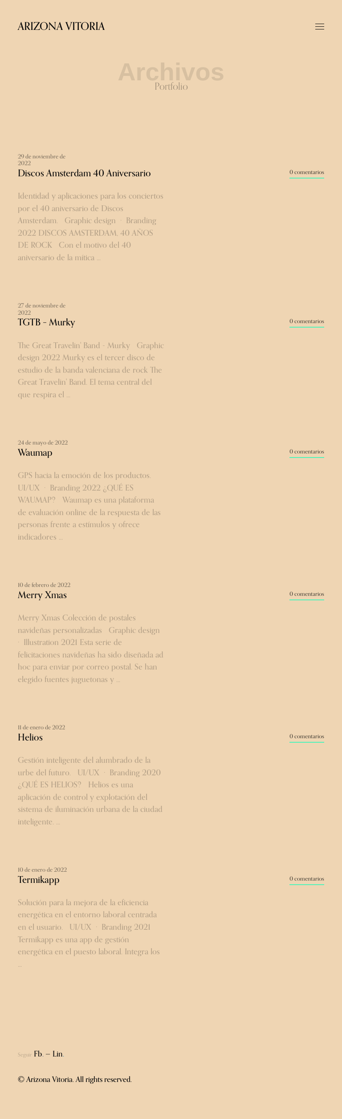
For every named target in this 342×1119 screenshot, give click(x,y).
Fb (39, 1054)
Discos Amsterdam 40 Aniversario (84, 173)
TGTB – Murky (46, 322)
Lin (58, 1054)
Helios (30, 737)
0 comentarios (306, 172)
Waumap (35, 452)
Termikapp (39, 880)
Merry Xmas (42, 595)
